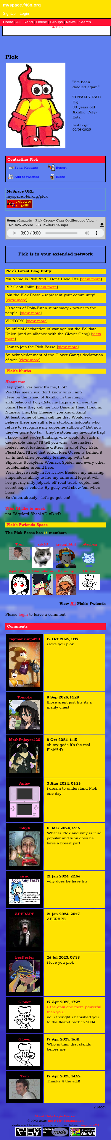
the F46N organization (66, 1120)
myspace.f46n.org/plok (27, 196)
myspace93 (90, 1125)
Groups (56, 22)
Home (8, 22)
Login (24, 13)
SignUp (9, 13)
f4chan (56, 27)
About (39, 1116)
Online (41, 22)
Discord (70, 1116)
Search (85, 22)
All (19, 22)
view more (91, 279)
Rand (28, 22)
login (23, 614)
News (71, 22)
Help (49, 1116)
